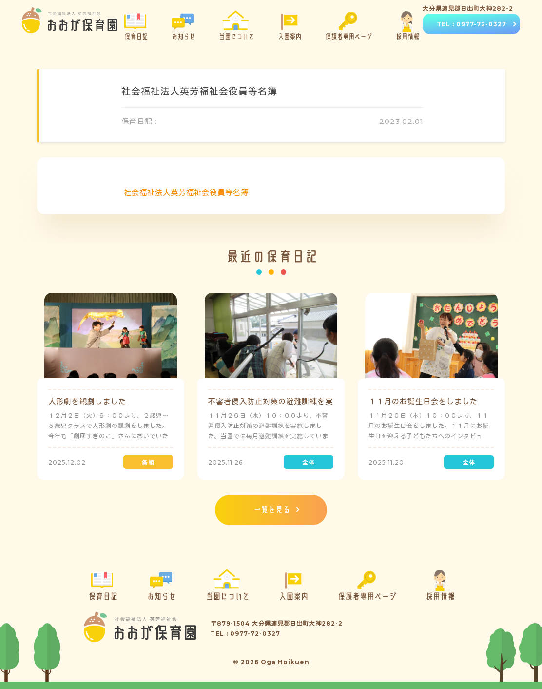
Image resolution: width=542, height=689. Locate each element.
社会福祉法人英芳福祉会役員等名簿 (186, 192)
